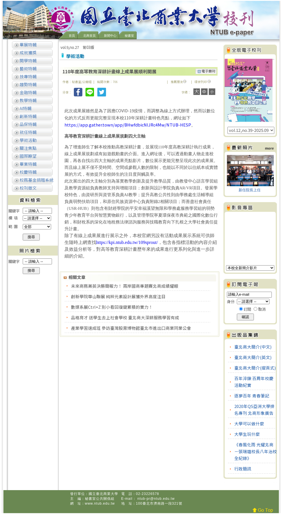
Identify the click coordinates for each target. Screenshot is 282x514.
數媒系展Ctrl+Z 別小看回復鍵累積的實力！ (112, 307)
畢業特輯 (28, 164)
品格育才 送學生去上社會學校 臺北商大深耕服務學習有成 (125, 317)
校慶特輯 (28, 172)
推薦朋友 (178, 82)
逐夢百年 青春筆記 (251, 396)
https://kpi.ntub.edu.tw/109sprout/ (127, 242)
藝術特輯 (28, 68)
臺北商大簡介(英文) (252, 357)
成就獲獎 (28, 52)
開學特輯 (28, 60)
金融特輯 (28, 92)
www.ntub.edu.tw (100, 503)
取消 (262, 309)
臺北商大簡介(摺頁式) (255, 368)
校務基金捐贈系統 (36, 180)
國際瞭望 (28, 156)
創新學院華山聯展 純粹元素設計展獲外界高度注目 (118, 296)
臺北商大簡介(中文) (252, 347)
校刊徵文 (28, 188)
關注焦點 (28, 148)
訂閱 (247, 309)
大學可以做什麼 (249, 423)
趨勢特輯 (28, 84)
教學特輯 (28, 100)
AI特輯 (25, 108)
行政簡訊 (242, 469)
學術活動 (28, 140)
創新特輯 (28, 116)
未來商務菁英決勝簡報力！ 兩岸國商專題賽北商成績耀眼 (125, 286)
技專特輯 (28, 76)
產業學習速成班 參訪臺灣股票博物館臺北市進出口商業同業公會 (131, 328)
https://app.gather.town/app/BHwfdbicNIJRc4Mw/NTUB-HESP (127, 125)
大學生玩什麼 (247, 434)
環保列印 (201, 82)
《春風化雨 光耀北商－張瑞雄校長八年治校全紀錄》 (255, 451)
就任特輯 (28, 132)
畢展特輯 (28, 44)
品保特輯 (28, 124)
